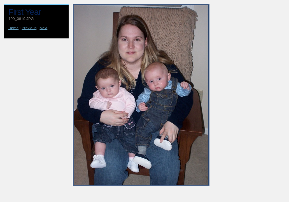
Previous (29, 28)
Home (13, 28)
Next (43, 28)
